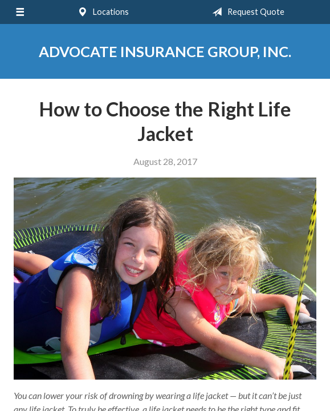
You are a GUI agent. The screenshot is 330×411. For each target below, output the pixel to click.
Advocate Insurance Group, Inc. (165, 51)
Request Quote (245, 12)
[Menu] (20, 12)
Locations (101, 12)
